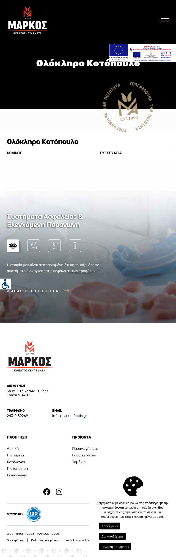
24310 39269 (17, 416)
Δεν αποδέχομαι (113, 536)
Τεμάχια (78, 462)
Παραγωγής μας (85, 448)
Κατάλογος (16, 462)
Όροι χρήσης (15, 540)
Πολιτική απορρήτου (44, 540)
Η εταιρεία (15, 455)
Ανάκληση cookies (78, 540)
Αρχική (13, 448)
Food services (84, 455)
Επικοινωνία (17, 475)
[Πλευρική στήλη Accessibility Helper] (5, 284)
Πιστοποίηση (17, 468)
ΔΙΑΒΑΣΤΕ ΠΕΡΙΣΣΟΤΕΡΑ (38, 291)
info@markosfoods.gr (69, 416)
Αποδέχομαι (110, 526)
